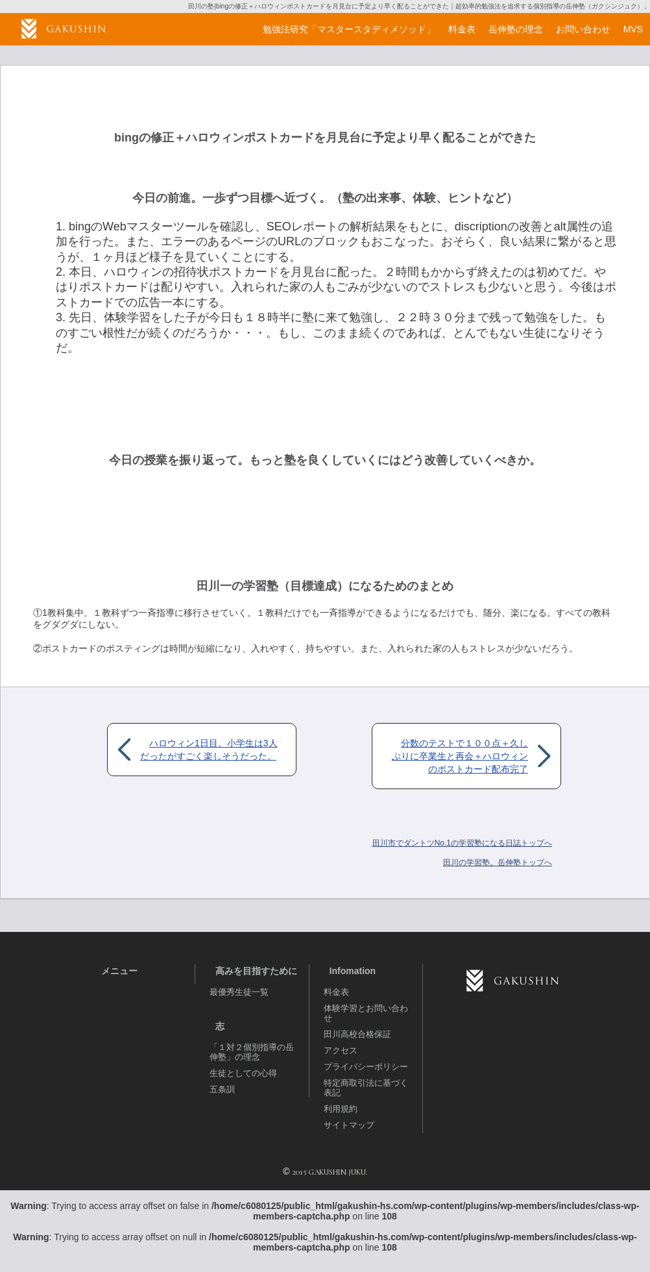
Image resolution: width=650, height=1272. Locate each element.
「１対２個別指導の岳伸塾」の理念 (252, 1052)
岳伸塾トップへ (497, 862)
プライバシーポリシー (366, 1066)
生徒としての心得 (243, 1073)
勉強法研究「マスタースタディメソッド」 (349, 29)
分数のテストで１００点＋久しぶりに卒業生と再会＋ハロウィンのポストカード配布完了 (460, 756)
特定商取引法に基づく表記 (366, 1087)
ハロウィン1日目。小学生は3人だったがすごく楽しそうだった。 (209, 749)
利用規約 (340, 1109)
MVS (633, 29)
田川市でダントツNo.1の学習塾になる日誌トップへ (462, 843)
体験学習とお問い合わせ (366, 1013)
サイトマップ (349, 1125)
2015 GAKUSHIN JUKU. (329, 1172)
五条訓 (222, 1089)
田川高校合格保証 (357, 1034)
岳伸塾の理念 (515, 29)
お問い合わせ (583, 29)
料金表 (336, 992)
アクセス (340, 1050)
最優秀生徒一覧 (239, 992)
